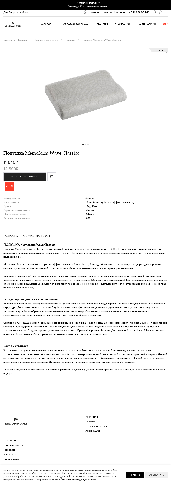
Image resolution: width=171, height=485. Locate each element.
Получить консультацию (24, 176)
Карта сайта (11, 459)
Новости (9, 450)
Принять (134, 475)
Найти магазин (146, 24)
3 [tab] (88, 145)
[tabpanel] (85, 96)
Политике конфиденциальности (78, 479)
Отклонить (156, 475)
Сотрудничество (14, 445)
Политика (9, 454)
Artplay (90, 214)
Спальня (91, 421)
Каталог (46, 24)
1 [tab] (83, 145)
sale (165, 24)
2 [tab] (86, 145)
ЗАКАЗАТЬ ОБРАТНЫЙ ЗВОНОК (108, 12)
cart (161, 12)
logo (15, 24)
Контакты (9, 440)
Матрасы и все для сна (45, 40)
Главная (7, 40)
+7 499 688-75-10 (139, 12)
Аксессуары (93, 431)
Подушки (70, 40)
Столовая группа (96, 426)
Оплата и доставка (75, 24)
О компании (122, 24)
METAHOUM (101, 24)
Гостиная (92, 417)
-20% (9, 186)
